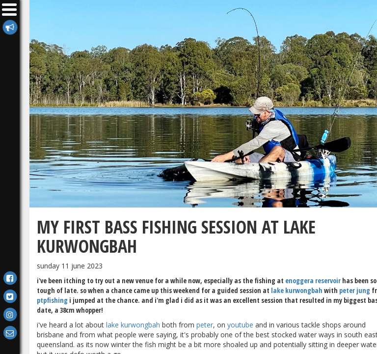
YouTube (240, 324)
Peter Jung (354, 290)
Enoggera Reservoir (313, 280)
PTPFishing (52, 300)
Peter (204, 324)
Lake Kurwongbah (297, 290)
